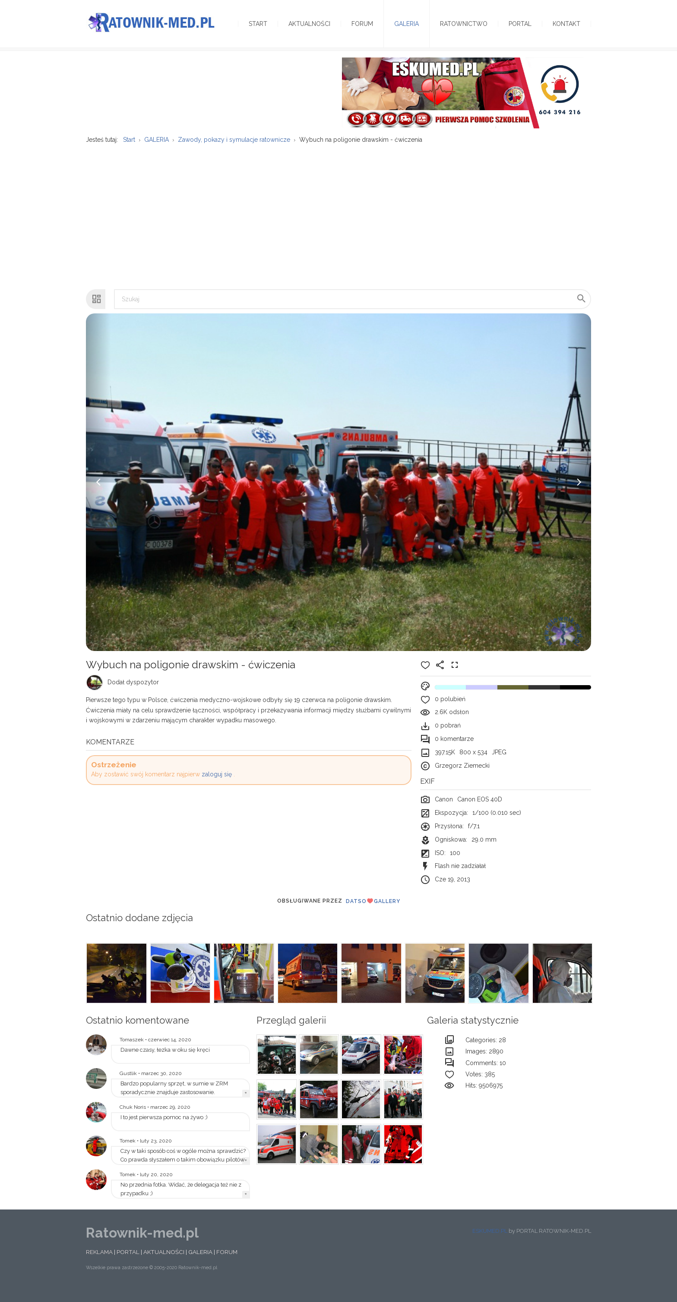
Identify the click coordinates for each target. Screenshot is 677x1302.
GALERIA (200, 1262)
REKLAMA (99, 1262)
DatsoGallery (373, 911)
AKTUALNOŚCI (163, 1262)
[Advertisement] (338, 222)
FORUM (226, 1262)
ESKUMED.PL (489, 1241)
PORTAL (128, 1262)
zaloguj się (217, 785)
